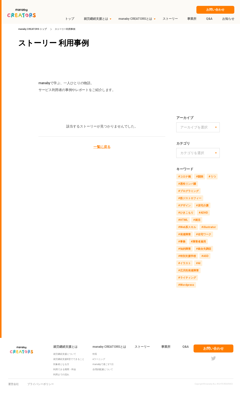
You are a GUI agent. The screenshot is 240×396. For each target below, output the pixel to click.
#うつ (212, 176)
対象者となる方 (61, 364)
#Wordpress (186, 285)
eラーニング (99, 359)
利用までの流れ (61, 374)
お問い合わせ (213, 348)
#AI (198, 263)
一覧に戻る (102, 147)
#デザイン (184, 205)
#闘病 (199, 176)
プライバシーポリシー (40, 384)
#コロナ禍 (184, 176)
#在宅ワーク (203, 234)
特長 (95, 354)
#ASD (205, 256)
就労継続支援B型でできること (68, 359)
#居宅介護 (202, 205)
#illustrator (208, 227)
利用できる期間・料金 (64, 369)
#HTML (183, 220)
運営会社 (13, 384)
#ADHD (203, 212)
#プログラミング (188, 191)
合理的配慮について (103, 369)
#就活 (196, 220)
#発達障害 (184, 234)
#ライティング (187, 277)
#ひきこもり (185, 212)
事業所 (165, 346)
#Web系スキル (187, 227)
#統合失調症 (203, 248)
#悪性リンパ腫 (187, 183)
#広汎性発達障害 (188, 270)
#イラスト (184, 263)
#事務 (181, 241)
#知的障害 (184, 248)
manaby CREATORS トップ (32, 29)
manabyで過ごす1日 (103, 364)
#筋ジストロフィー (189, 198)
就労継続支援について (64, 354)
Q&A (185, 346)
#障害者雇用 (198, 241)
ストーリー (142, 346)
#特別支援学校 (187, 256)
